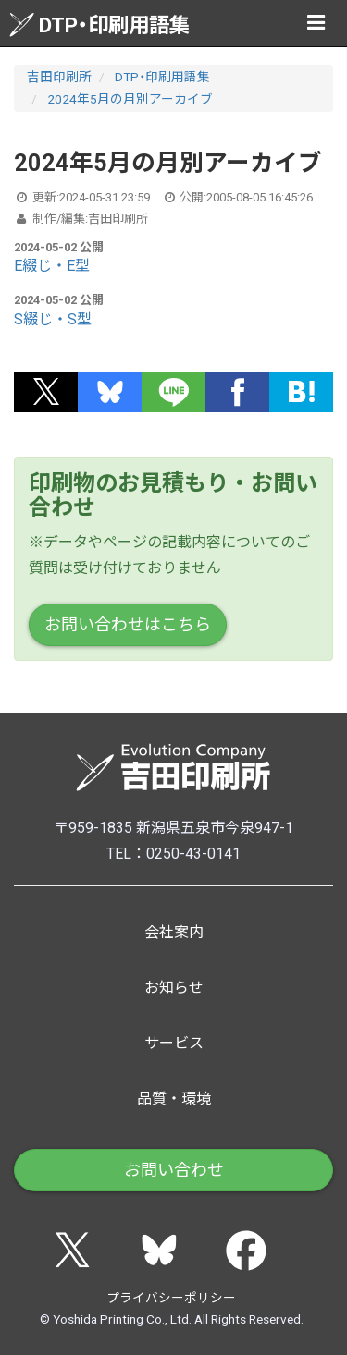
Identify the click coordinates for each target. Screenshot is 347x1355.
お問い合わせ (174, 1169)
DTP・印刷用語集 (99, 24)
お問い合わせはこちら (127, 624)
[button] (46, 392)
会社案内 (174, 932)
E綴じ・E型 (52, 266)
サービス (174, 1043)
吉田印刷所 (59, 76)
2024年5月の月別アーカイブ (130, 99)
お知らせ (174, 987)
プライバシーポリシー (171, 1297)
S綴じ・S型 (53, 319)
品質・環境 (174, 1098)
